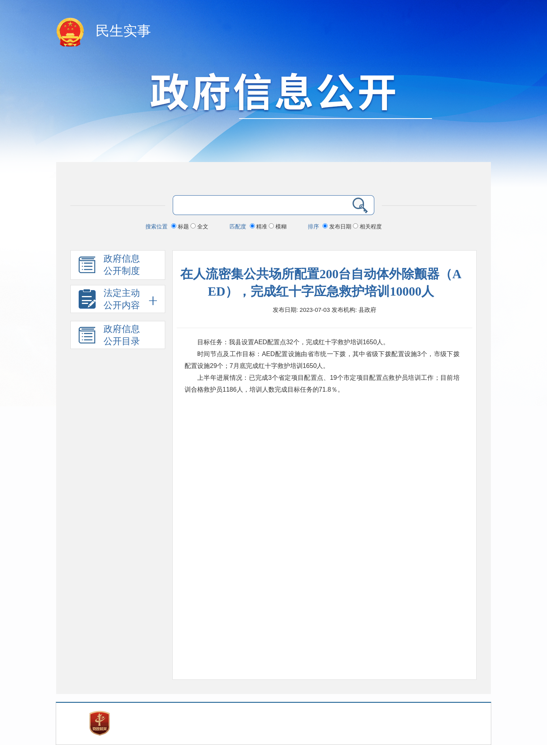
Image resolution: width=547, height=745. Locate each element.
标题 (181, 226)
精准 (259, 226)
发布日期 (338, 226)
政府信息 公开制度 (109, 267)
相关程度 (367, 226)
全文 (199, 226)
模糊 (278, 226)
